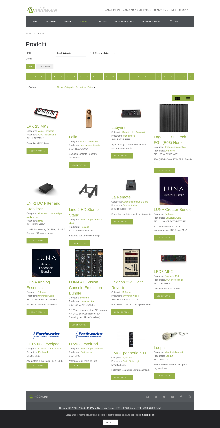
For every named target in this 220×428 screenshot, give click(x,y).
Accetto (110, 422)
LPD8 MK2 (163, 271)
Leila (73, 137)
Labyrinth (119, 127)
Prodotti (86, 21)
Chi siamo (51, 21)
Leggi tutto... (37, 151)
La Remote (121, 197)
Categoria (69, 87)
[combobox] (178, 21)
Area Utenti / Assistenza (137, 10)
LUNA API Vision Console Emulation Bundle (85, 287)
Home (35, 21)
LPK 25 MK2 (38, 126)
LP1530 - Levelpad (43, 344)
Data (89, 87)
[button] (192, 10)
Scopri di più (148, 415)
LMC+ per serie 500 (128, 353)
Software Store (151, 21)
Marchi (68, 21)
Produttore (81, 87)
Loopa (159, 347)
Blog (173, 10)
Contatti (184, 10)
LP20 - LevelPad (83, 344)
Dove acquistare (124, 21)
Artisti (103, 21)
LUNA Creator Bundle (173, 209)
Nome (60, 87)
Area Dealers (113, 10)
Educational (161, 10)
